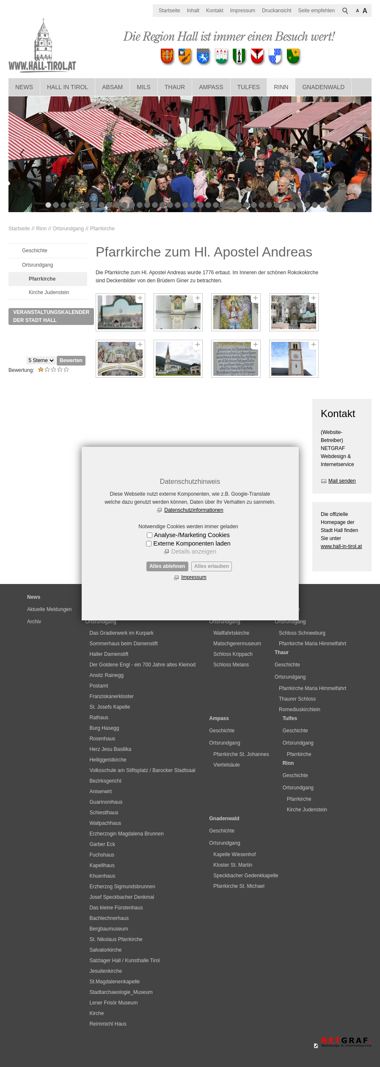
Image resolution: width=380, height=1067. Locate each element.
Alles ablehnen (167, 566)
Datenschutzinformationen (193, 510)
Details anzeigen (193, 551)
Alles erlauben (211, 566)
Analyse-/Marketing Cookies (192, 535)
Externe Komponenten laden (191, 543)
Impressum (193, 577)
